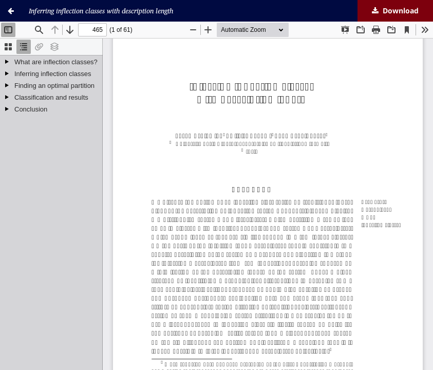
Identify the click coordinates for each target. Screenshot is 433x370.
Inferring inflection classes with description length (101, 11)
